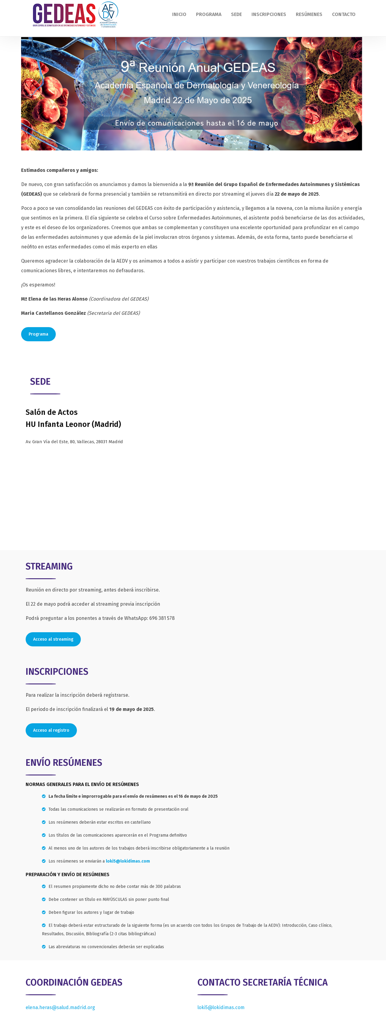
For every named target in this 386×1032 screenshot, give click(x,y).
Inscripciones (269, 14)
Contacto (344, 14)
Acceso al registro (51, 730)
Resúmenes (309, 14)
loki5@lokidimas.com (128, 861)
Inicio (179, 14)
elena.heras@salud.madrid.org (60, 1007)
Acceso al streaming (53, 639)
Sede (236, 14)
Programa (208, 14)
